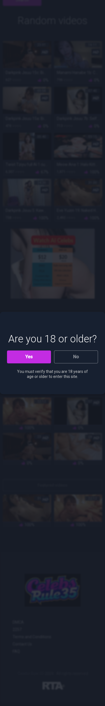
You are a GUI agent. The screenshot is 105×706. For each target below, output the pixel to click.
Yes (29, 356)
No (76, 356)
